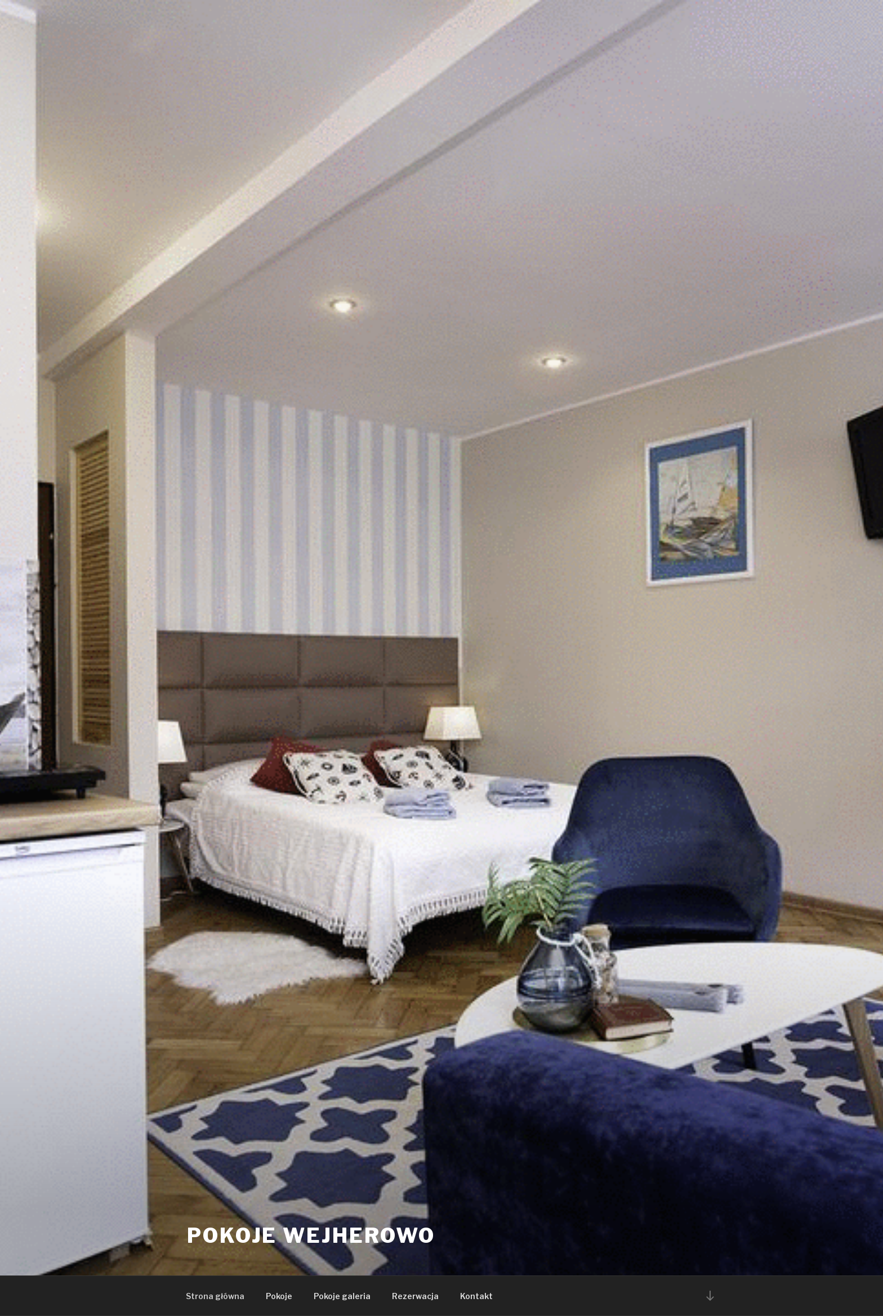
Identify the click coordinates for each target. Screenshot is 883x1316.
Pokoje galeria (342, 1296)
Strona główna (215, 1296)
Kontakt (476, 1296)
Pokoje (279, 1296)
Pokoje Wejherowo (311, 1235)
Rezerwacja (415, 1296)
